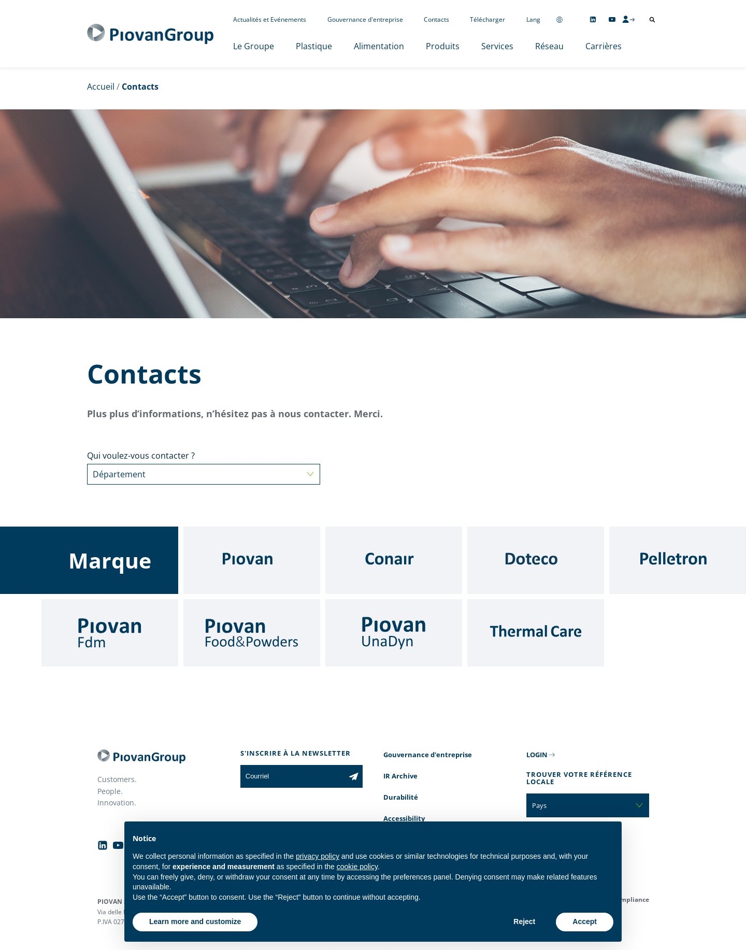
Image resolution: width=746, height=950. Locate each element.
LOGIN (537, 754)
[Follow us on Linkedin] (593, 19)
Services (497, 46)
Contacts (436, 19)
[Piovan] (251, 560)
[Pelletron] (677, 560)
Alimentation (379, 46)
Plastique (314, 46)
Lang (533, 19)
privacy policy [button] (317, 856)
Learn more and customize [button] (195, 921)
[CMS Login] (628, 19)
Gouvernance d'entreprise (365, 19)
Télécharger (487, 19)
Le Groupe (253, 46)
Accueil (100, 86)
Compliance (630, 899)
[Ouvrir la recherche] (652, 19)
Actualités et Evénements (269, 19)
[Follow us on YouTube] (612, 19)
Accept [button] (584, 921)
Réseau (549, 46)
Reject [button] (524, 921)
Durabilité (400, 797)
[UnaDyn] (393, 633)
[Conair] (393, 560)
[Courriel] (292, 776)
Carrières (603, 46)
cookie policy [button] (357, 866)
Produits (443, 46)
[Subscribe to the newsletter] (354, 776)
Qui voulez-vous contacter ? (203, 467)
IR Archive (400, 776)
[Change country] (559, 19)
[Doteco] (535, 560)
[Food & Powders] (251, 633)
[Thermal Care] (535, 633)
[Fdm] (109, 633)
